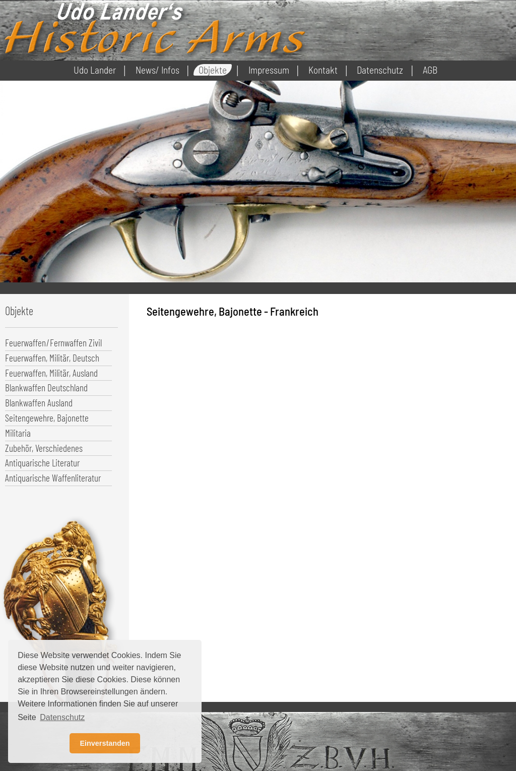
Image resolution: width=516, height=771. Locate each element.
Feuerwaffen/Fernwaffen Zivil (53, 342)
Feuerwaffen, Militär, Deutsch (52, 358)
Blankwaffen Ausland (39, 402)
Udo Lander (95, 70)
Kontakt (323, 70)
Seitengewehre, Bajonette (47, 418)
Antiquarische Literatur (42, 462)
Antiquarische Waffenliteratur (53, 478)
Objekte (213, 70)
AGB (430, 70)
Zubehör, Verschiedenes (44, 448)
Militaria (18, 433)
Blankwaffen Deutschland (46, 387)
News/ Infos (157, 70)
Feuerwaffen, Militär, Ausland (51, 373)
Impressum (268, 70)
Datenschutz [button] (62, 717)
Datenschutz (380, 70)
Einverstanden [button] (105, 743)
